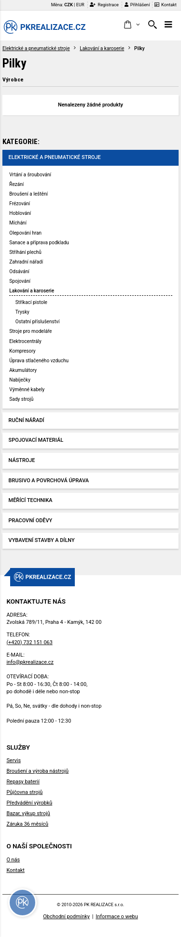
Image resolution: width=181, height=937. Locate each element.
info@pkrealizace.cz (30, 662)
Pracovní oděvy (31, 520)
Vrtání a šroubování (30, 174)
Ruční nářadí (26, 420)
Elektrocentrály (25, 341)
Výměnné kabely (26, 389)
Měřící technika (31, 500)
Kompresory (22, 351)
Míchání (18, 222)
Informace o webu (117, 916)
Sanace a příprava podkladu (39, 242)
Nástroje (22, 460)
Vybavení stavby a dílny (42, 540)
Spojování (19, 281)
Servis (13, 760)
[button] (131, 25)
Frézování (19, 203)
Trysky (22, 312)
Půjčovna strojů (24, 792)
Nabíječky (19, 380)
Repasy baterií (23, 782)
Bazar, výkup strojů (28, 813)
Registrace (104, 4)
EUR (80, 4)
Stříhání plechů (25, 252)
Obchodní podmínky (66, 916)
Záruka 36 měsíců (27, 824)
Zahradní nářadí (26, 261)
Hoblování (20, 213)
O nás (13, 860)
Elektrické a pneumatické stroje (36, 48)
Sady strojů (21, 399)
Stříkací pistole (31, 302)
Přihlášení (137, 4)
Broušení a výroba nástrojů (37, 771)
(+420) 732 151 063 (29, 642)
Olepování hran (25, 233)
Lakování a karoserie (102, 48)
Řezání (16, 184)
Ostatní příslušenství (37, 321)
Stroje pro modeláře (30, 331)
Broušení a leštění (28, 194)
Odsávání (19, 271)
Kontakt (165, 4)
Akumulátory (23, 370)
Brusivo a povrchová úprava (49, 480)
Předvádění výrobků (29, 803)
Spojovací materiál (36, 440)
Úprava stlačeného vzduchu (39, 360)
